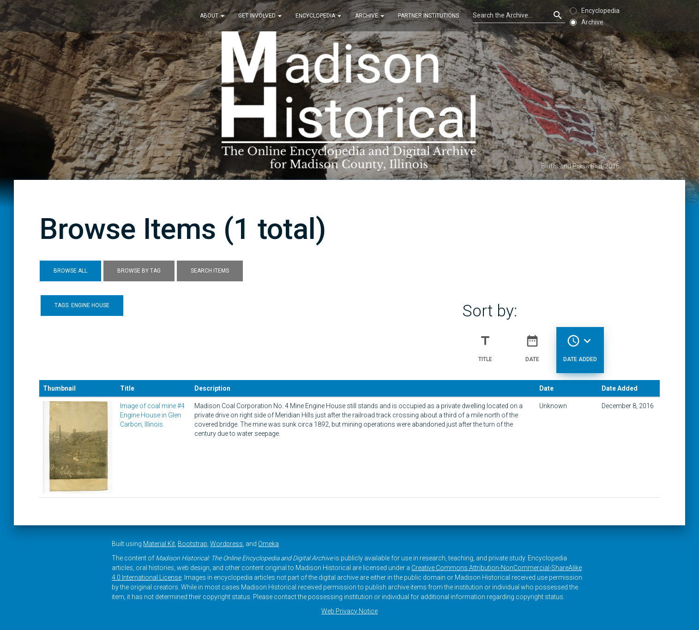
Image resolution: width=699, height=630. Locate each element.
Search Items (210, 270)
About (212, 15)
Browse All (70, 270)
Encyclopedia (318, 15)
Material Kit (159, 543)
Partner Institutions (428, 15)
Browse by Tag (139, 270)
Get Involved (260, 15)
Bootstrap (192, 543)
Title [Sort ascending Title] (485, 344)
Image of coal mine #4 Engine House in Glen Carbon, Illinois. (152, 415)
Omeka (268, 543)
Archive (369, 15)
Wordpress (226, 543)
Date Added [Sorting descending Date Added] (580, 344)
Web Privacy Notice (349, 611)
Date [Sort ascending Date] (532, 344)
